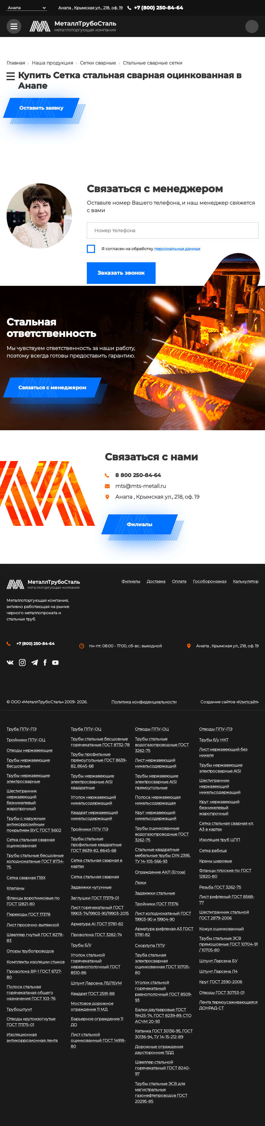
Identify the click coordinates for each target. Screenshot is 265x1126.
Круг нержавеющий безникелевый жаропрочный (219, 807)
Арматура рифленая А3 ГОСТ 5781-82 (164, 931)
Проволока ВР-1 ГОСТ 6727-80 (34, 974)
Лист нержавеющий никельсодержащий (155, 763)
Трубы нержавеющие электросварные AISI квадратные (92, 781)
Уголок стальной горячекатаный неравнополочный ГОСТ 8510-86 (95, 963)
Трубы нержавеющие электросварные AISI (220, 768)
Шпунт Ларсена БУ (218, 960)
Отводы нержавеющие (29, 750)
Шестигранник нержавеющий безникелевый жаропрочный (22, 799)
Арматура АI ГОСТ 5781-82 (97, 923)
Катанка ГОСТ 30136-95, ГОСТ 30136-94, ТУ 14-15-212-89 (164, 1033)
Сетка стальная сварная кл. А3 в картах (226, 826)
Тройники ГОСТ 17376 (156, 903)
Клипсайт (247, 702)
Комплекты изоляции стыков (36, 961)
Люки (140, 882)
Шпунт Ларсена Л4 (218, 971)
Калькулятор (245, 581)
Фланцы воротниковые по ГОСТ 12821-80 (33, 900)
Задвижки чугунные (91, 887)
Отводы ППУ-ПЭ (215, 729)
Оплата (179, 581)
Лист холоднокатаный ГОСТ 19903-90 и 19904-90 (163, 916)
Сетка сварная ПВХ (26, 877)
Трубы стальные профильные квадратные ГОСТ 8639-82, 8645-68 (96, 844)
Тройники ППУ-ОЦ (26, 739)
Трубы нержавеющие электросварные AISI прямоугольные (156, 781)
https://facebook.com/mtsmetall (45, 662)
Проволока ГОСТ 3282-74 (96, 934)
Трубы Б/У (81, 945)
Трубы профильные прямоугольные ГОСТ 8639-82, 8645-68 (99, 760)
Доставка (156, 581)
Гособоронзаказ (209, 581)
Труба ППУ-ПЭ (21, 729)
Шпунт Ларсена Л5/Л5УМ (96, 983)
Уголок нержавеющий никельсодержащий (93, 800)
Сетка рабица (213, 850)
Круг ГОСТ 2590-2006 (220, 981)
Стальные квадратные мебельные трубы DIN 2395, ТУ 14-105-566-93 (162, 855)
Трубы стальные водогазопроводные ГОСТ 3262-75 (162, 744)
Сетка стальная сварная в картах (96, 863)
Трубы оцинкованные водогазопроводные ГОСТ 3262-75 (162, 834)
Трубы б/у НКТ (213, 739)
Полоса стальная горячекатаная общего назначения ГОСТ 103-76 (31, 992)
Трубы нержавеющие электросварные (28, 778)
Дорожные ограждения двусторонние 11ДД (159, 1049)
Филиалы (139, 524)
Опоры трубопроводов (30, 951)
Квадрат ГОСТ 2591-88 (93, 993)
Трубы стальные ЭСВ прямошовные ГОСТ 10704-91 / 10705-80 (228, 944)
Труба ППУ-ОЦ (86, 729)
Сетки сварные (98, 63)
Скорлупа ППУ (150, 945)
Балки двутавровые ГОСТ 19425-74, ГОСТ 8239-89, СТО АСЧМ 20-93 (163, 1015)
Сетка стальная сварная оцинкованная (31, 842)
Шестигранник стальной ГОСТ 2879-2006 (224, 915)
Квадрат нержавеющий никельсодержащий (94, 815)
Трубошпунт (19, 1009)
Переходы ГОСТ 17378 (28, 914)
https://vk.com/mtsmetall (10, 662)
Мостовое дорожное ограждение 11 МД (92, 1006)
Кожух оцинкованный (221, 928)
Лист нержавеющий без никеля (223, 752)
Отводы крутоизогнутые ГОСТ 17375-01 (31, 1021)
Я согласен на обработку (151, 249)
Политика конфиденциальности (144, 702)
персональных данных (177, 249)
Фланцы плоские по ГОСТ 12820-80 (225, 873)
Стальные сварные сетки (152, 63)
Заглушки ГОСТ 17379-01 (95, 897)
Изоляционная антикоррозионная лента (32, 1037)
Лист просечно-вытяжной (33, 924)
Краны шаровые (215, 860)
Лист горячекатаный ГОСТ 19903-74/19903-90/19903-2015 (100, 910)
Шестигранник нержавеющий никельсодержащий (219, 786)
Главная (16, 63)
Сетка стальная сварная (95, 876)
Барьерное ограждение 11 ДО (97, 1021)
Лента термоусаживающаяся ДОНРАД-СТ (228, 1005)
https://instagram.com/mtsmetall (22, 662)
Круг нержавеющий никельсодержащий (155, 815)
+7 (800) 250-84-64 (158, 7)
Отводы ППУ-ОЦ (152, 729)
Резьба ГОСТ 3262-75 (220, 887)
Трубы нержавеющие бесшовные (28, 763)
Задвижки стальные (155, 893)
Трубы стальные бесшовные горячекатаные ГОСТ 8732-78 (100, 741)
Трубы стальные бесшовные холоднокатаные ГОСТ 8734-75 (35, 861)
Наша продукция (52, 63)
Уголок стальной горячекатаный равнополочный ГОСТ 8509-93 (163, 991)
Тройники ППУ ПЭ (89, 829)
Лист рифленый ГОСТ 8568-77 (227, 899)
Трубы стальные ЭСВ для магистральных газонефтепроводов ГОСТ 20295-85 (161, 1092)
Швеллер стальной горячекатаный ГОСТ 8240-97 (162, 1068)
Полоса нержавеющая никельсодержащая (157, 800)
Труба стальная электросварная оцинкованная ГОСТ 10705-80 (162, 963)
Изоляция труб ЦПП (219, 839)
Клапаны (15, 888)
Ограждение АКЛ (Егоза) (160, 872)
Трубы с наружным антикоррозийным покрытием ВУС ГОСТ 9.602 (34, 824)
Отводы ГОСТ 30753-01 (221, 992)
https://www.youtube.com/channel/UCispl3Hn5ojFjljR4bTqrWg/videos (55, 662)
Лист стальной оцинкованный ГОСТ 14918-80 (98, 1040)
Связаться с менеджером (52, 387)
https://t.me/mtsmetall (34, 662)
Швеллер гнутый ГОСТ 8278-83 (35, 937)
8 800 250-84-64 (138, 475)
